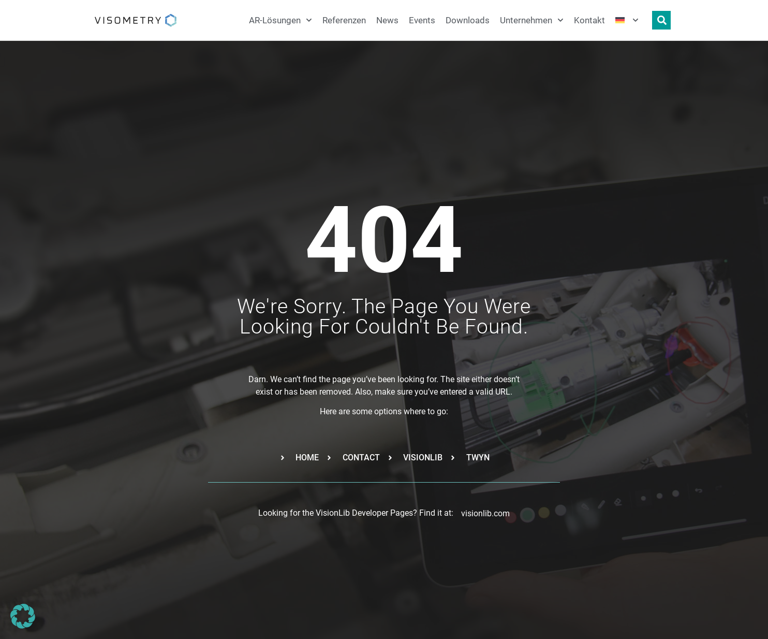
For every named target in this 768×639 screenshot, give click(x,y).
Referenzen (344, 20)
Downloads (468, 20)
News (387, 20)
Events (422, 20)
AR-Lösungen (280, 20)
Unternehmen (532, 20)
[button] (23, 616)
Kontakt (589, 20)
